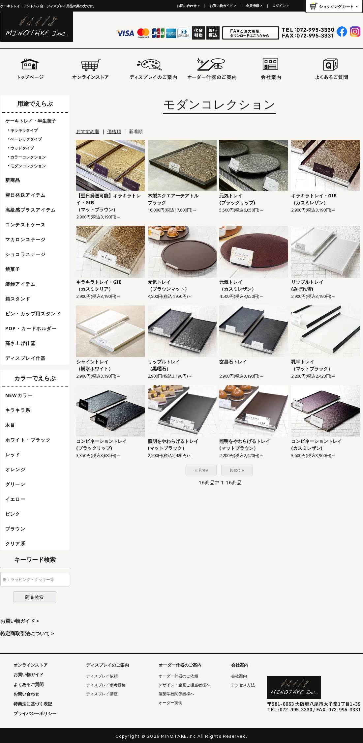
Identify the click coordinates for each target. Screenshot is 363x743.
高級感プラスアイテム (30, 210)
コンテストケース (25, 224)
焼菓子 (12, 269)
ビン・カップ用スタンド (33, 313)
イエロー (15, 499)
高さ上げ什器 (20, 343)
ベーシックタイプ (26, 139)
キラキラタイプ (24, 130)
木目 (10, 425)
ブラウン (15, 529)
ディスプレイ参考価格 (106, 685)
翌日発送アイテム (25, 195)
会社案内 (239, 676)
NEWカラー (19, 395)
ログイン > (280, 5)
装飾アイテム (20, 284)
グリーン (15, 484)
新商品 (12, 180)
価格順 (114, 131)
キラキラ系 (18, 410)
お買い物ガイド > (223, 5)
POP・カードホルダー (31, 328)
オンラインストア (31, 665)
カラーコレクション (28, 157)
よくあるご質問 (29, 684)
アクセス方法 (243, 685)
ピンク (12, 514)
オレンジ (15, 469)
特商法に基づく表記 (33, 704)
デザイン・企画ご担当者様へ (184, 685)
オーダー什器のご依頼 (178, 676)
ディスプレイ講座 (102, 694)
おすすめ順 (87, 131)
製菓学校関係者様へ (176, 694)
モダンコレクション (28, 166)
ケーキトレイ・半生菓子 (30, 121)
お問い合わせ (26, 694)
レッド (12, 454)
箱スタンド (18, 299)
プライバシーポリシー (35, 713)
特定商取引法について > (27, 633)
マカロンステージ (25, 239)
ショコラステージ (25, 254)
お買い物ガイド (29, 674)
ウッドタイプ (22, 148)
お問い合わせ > (188, 5)
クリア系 (15, 543)
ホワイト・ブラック (28, 440)
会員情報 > (254, 5)
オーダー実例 (170, 702)
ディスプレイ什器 (25, 358)
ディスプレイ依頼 (102, 676)
